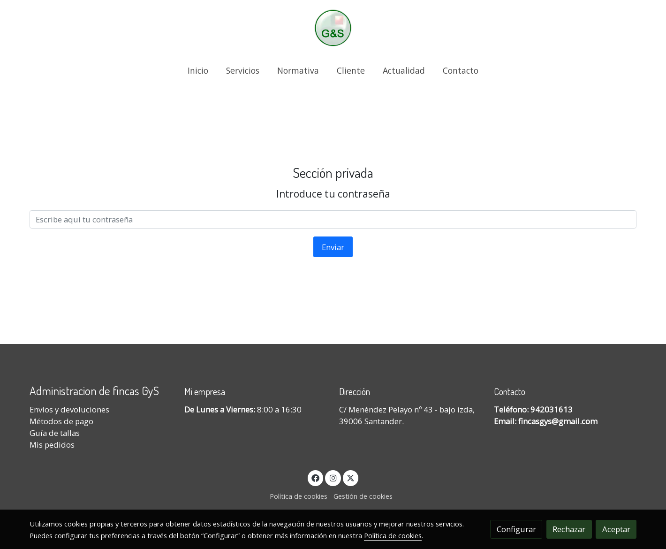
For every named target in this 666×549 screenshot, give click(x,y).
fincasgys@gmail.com (558, 421)
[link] (333, 27)
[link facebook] (316, 477)
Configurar (516, 529)
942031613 (551, 409)
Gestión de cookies (363, 496)
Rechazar (568, 529)
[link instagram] (333, 477)
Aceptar (616, 529)
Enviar (333, 247)
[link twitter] (351, 477)
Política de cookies (298, 496)
